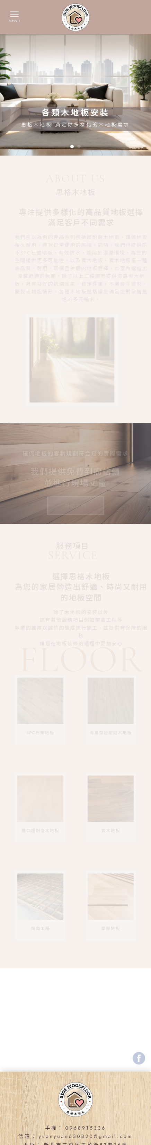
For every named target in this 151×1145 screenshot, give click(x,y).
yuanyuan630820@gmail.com (86, 1136)
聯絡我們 (75, 500)
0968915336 (85, 1128)
